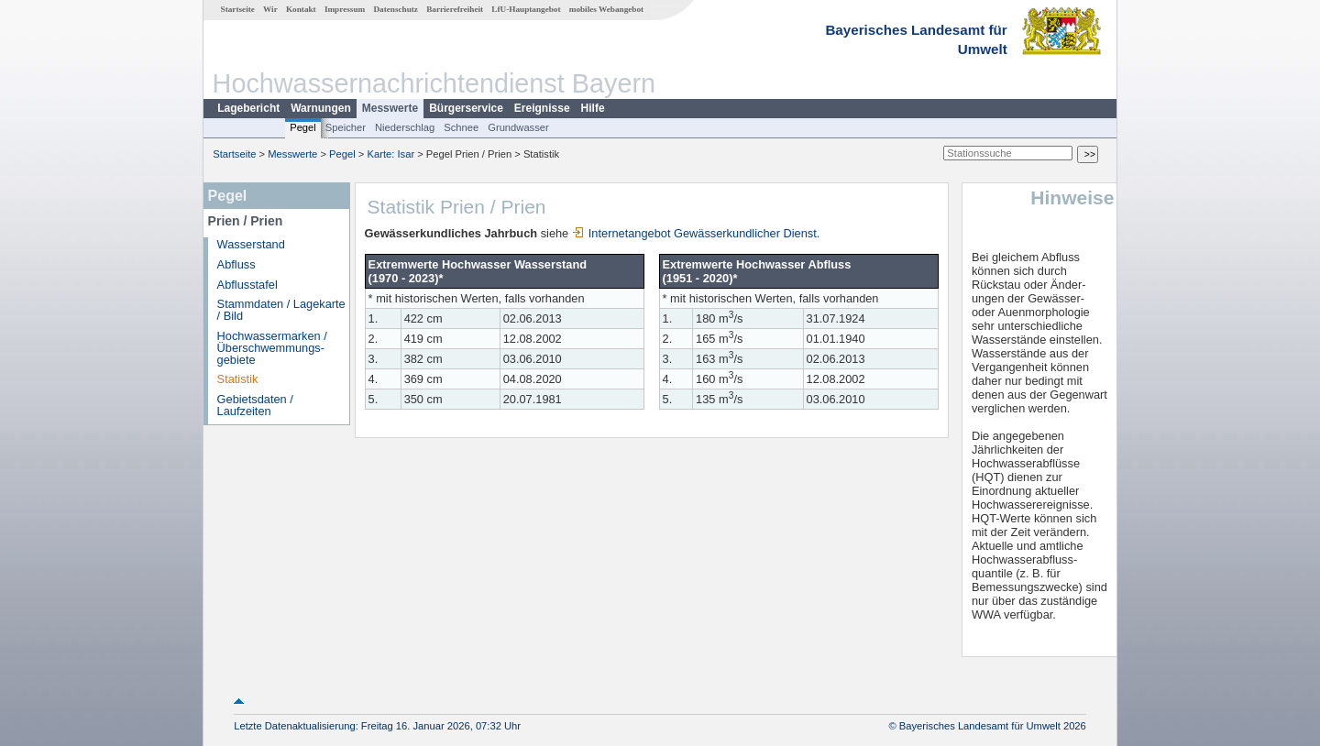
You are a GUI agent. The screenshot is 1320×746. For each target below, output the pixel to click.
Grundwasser (518, 127)
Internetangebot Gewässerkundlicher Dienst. (696, 233)
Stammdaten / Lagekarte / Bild (281, 310)
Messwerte (390, 108)
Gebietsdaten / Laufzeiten (255, 405)
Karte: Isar (391, 153)
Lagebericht (248, 108)
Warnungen (321, 108)
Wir (270, 9)
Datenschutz (395, 9)
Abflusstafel (247, 284)
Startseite (238, 9)
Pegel (303, 127)
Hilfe (593, 108)
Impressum (344, 9)
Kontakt (301, 9)
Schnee (461, 127)
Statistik (237, 379)
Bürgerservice (466, 108)
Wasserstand (251, 244)
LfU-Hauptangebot (525, 9)
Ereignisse (542, 108)
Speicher (345, 127)
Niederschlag (404, 127)
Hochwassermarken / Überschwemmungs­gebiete (272, 348)
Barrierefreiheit (454, 9)
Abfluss (236, 264)
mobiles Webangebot (606, 9)
